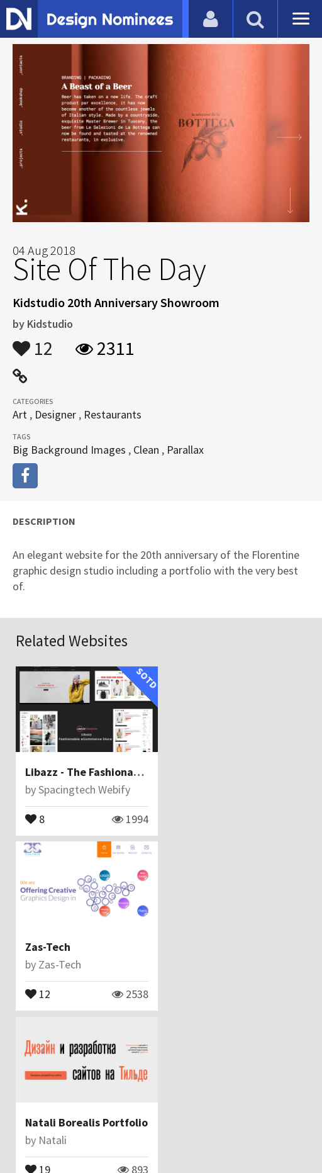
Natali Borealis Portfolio (86, 947)
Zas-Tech (196, 772)
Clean (146, 449)
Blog (46, 1100)
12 (33, 342)
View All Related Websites (161, 1046)
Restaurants (113, 414)
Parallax (185, 449)
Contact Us (93, 1100)
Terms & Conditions (240, 1100)
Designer (55, 414)
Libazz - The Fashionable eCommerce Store (133, 772)
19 (37, 993)
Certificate (154, 1100)
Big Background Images (69, 449)
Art (20, 414)
